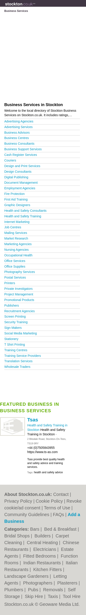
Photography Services (19, 272)
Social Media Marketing (20, 333)
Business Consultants (19, 143)
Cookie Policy (49, 501)
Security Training (15, 322)
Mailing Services (15, 233)
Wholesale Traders (17, 367)
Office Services (14, 261)
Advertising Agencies (18, 121)
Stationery (11, 339)
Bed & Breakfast (61, 529)
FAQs (58, 514)
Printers (9, 283)
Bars (35, 529)
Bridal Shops (17, 535)
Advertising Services (18, 127)
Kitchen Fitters (48, 569)
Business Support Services (23, 149)
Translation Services (18, 361)
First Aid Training (15, 199)
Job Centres (12, 227)
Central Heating (43, 542)
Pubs (34, 589)
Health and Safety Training (22, 216)
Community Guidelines (26, 514)
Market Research (16, 238)
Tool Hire (71, 596)
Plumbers (14, 589)
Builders (43, 535)
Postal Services (15, 277)
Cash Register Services (20, 155)
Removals (53, 589)
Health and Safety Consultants (25, 210)
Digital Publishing (16, 177)
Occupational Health (18, 255)
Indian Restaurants (42, 562)
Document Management (21, 182)
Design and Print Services (22, 166)
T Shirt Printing (14, 344)
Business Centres (16, 138)
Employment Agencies (19, 188)
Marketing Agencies (17, 244)
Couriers (10, 160)
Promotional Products (19, 300)
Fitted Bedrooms (40, 556)
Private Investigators (18, 288)
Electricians (45, 549)
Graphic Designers (17, 205)
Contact (61, 494)
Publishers (11, 305)
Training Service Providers (22, 356)
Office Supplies (14, 266)
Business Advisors (17, 132)
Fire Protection (14, 194)
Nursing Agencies (16, 249)
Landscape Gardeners (27, 576)
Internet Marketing (16, 222)
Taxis (53, 596)
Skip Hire (34, 596)
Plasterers (68, 582)
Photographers (38, 582)
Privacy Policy (18, 501)
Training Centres (15, 350)
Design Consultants (17, 171)
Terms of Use (57, 507)
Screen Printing (15, 316)
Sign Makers (13, 327)
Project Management (18, 294)
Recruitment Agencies (19, 311)
